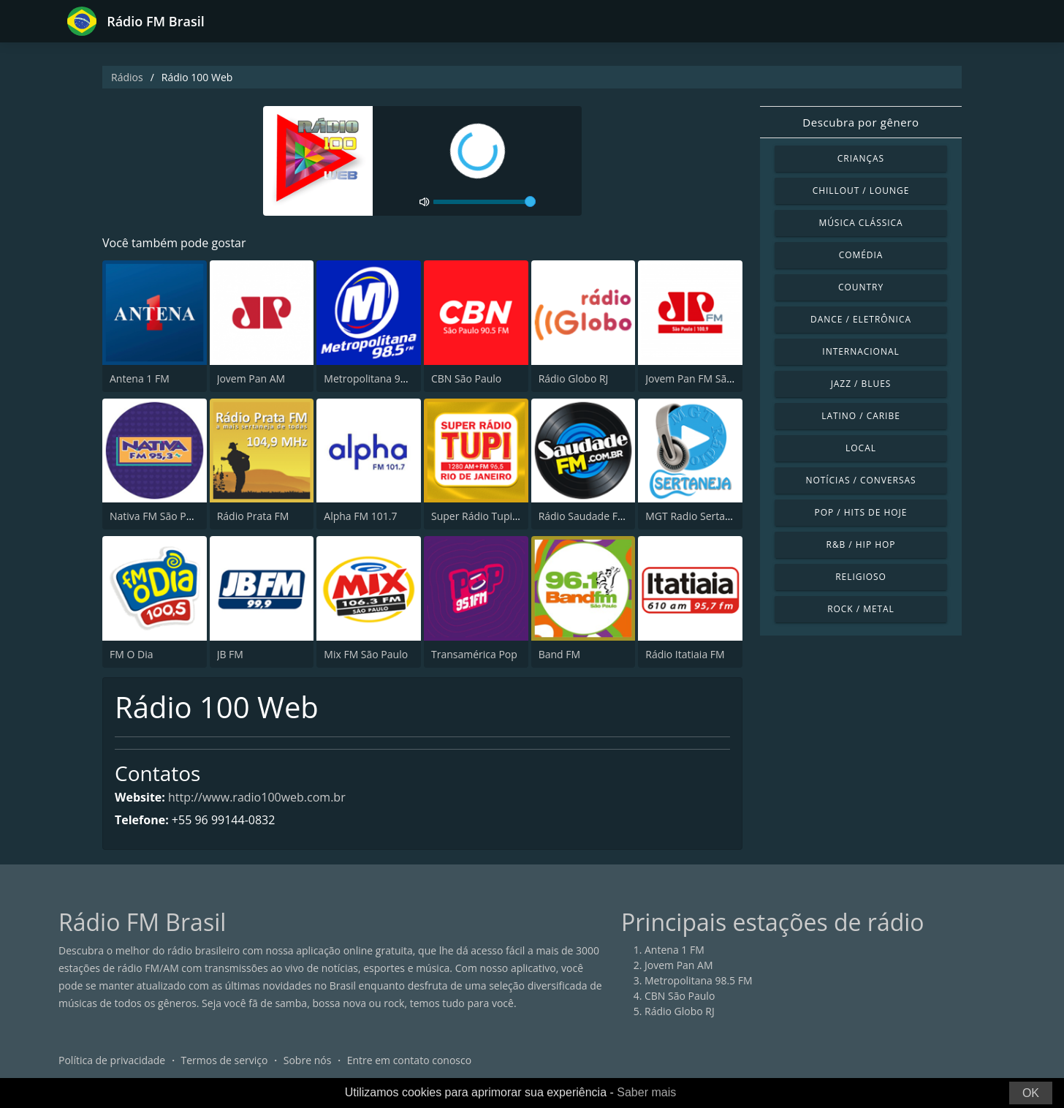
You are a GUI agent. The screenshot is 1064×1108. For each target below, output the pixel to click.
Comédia (861, 255)
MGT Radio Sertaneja (695, 516)
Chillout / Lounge (861, 190)
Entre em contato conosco (409, 1060)
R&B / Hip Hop (861, 544)
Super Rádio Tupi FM (480, 516)
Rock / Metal (860, 609)
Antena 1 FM (140, 378)
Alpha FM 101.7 (360, 516)
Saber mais (646, 1092)
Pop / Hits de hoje (861, 512)
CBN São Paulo (466, 378)
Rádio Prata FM (253, 516)
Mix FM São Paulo (366, 654)
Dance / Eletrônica (860, 319)
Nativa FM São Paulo (158, 516)
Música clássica (860, 222)
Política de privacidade (111, 1060)
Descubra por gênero (860, 122)
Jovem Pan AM (251, 378)
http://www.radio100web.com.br (257, 797)
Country (861, 287)
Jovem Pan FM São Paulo (703, 378)
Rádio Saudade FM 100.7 (597, 516)
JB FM (230, 654)
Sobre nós (308, 1060)
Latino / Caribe (860, 416)
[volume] (484, 202)
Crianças (860, 158)
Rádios (127, 77)
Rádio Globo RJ (574, 378)
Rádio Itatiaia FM (684, 654)
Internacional (860, 351)
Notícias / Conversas (860, 480)
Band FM (559, 654)
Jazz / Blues (861, 383)
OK (1030, 1093)
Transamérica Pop (474, 654)
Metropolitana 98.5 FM (378, 378)
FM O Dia (131, 654)
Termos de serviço (224, 1060)
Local (861, 448)
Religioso (860, 576)
